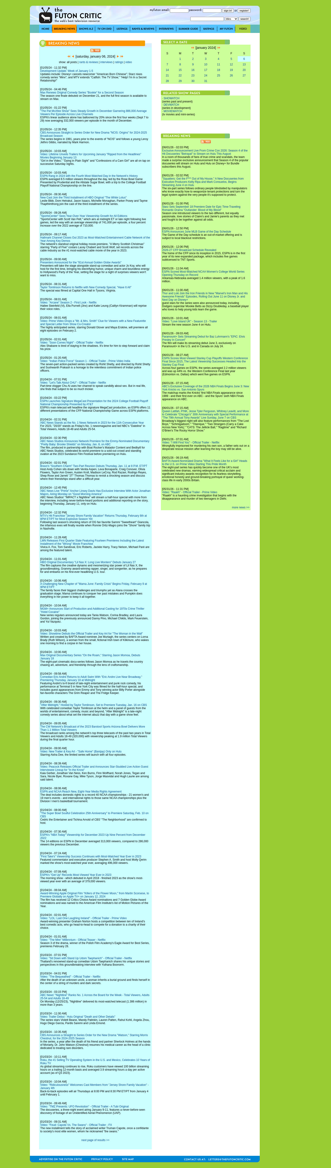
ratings (119, 62)
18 (218, 70)
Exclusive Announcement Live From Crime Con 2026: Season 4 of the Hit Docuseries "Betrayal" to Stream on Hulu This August (205, 152)
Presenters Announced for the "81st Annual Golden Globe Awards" (80, 262)
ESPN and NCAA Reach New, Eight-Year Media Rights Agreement (81, 791)
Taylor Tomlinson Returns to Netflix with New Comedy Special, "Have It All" (85, 287)
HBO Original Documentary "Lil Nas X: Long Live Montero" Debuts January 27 (88, 562)
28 (167, 81)
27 (244, 75)
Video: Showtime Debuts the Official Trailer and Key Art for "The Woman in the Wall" (91, 633)
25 (218, 75)
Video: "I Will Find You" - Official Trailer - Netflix (191, 442)
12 (231, 64)
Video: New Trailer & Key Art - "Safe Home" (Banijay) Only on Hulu (81, 751)
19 (231, 70)
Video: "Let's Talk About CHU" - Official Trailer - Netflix (73, 382)
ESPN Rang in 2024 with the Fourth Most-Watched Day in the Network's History (89, 176)
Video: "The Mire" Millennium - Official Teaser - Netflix (73, 939)
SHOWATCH (172, 98)
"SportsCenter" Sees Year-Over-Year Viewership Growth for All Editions (83, 216)
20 (244, 70)
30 (192, 81)
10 (205, 64)
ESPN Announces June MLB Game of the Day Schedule (196, 231)
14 (167, 70)
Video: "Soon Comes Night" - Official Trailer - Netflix (71, 342)
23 (192, 75)
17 (205, 70)
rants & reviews (88, 62)
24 (205, 75)
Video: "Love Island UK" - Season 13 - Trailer (189, 321)
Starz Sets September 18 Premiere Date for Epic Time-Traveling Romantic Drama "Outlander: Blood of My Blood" (201, 208)
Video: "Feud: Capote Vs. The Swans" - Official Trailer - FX (76, 1125)
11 (218, 64)
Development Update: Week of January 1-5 (66, 71)
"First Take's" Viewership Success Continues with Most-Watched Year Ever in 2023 (90, 856)
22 (180, 75)
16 (192, 70)
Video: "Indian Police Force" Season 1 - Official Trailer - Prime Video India (85, 361)
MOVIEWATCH (173, 111)
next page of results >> (95, 1140)
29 (180, 81)
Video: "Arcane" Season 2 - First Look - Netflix (68, 302)
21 (167, 75)
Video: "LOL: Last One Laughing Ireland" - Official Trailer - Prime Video (83, 918)
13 (244, 64)
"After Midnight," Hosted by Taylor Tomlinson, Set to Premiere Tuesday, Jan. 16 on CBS (93, 705)
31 (205, 81)
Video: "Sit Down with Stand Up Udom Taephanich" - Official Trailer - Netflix (86, 958)
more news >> (240, 507)
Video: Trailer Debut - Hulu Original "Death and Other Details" (77, 1016)
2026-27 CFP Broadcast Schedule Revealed (189, 250)
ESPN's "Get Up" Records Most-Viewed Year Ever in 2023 (75, 875)
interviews (106, 62)
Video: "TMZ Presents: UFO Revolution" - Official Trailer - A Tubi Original (84, 1106)
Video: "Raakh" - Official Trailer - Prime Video (189, 492)
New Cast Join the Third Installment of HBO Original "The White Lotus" (83, 197)
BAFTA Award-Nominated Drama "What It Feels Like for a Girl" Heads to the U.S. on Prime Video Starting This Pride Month (204, 462)
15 (180, 70)
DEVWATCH (171, 104)
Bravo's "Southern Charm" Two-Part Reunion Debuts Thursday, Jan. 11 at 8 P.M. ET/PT (93, 466)
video (128, 62)
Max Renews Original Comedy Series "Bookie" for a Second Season (82, 92)
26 (231, 75)
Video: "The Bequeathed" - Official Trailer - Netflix (70, 976)
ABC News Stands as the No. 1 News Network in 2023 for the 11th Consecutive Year (92, 422)
